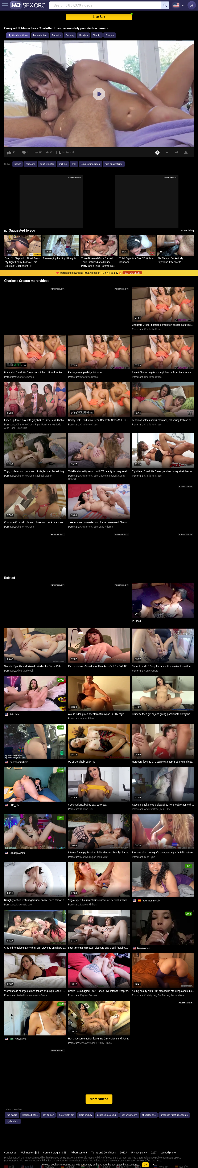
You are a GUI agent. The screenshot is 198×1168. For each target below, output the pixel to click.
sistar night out (66, 1115)
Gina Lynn (149, 857)
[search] (165, 5)
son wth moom (129, 1115)
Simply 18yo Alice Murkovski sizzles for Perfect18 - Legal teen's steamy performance (35, 666)
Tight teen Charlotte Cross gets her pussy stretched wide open (163, 471)
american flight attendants (174, 1115)
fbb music (12, 1115)
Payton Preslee (88, 995)
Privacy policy (139, 1152)
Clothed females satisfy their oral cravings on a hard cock (35, 947)
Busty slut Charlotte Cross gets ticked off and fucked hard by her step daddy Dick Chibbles (35, 372)
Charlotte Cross (20, 35)
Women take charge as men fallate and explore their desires (35, 991)
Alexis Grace (40, 995)
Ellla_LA (14, 805)
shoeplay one (149, 1115)
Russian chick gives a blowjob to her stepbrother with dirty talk (163, 804)
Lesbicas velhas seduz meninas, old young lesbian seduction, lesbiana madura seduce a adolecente (163, 420)
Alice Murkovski (25, 670)
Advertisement (79, 1152)
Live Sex (99, 17)
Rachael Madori (43, 475)
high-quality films (114, 164)
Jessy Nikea (177, 995)
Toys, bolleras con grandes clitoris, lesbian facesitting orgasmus (35, 471)
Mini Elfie (165, 809)
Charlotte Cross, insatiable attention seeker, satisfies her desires (163, 324)
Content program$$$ (54, 1152)
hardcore (30, 164)
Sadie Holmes (24, 995)
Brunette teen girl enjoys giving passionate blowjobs (161, 714)
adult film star (47, 164)
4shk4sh (14, 714)
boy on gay (48, 1115)
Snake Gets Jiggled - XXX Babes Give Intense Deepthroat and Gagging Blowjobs (99, 991)
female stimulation (90, 164)
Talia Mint (101, 857)
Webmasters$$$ (30, 1152)
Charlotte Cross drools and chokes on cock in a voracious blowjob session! (35, 522)
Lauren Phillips (88, 904)
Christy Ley (150, 995)
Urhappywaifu (17, 853)
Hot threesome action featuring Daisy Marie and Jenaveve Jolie (99, 1038)
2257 (154, 1152)
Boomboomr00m (18, 762)
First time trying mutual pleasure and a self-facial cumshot (99, 947)
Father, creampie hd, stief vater (85, 372)
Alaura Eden (87, 718)
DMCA (123, 1152)
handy (18, 164)
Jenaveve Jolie (88, 1043)
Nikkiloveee (143, 948)
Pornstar (56, 35)
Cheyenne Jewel (108, 475)
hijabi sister (12, 1121)
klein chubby (85, 1115)
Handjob (83, 35)
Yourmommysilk (151, 900)
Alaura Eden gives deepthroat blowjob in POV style (96, 714)
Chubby (96, 35)
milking (63, 164)
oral (73, 164)
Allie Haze (9, 427)
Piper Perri (41, 424)
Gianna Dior (86, 809)
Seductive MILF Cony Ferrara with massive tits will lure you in (163, 666)
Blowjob (110, 35)
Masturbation (40, 35)
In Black (136, 621)
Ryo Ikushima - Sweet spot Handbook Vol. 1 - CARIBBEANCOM (99, 666)
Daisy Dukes (105, 1043)
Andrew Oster (151, 809)
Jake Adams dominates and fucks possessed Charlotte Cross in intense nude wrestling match (99, 522)
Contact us (10, 1152)
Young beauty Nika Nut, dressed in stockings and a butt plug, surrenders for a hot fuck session (163, 991)
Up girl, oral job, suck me (81, 761)
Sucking (70, 35)
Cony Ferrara (151, 670)
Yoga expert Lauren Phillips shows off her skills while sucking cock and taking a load (99, 900)
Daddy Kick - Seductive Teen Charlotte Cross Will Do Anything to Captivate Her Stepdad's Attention (99, 420)
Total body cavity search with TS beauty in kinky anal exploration (99, 471)
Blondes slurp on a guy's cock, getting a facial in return (162, 852)
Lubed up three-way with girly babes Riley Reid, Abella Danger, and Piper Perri (35, 420)
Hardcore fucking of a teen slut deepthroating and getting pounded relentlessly (163, 761)
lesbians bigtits (30, 1115)
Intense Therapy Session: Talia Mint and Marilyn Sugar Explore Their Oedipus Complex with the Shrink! (99, 852)
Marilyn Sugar (88, 857)
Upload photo (168, 1152)
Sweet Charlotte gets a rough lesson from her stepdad (162, 372)
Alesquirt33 (21, 1039)
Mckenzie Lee (24, 904)
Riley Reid (22, 427)
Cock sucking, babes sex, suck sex (87, 804)
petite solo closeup (107, 1115)
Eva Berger (163, 995)
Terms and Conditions (103, 1152)
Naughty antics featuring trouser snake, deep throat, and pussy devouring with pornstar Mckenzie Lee (35, 900)
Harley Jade (54, 424)
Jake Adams (106, 526)
